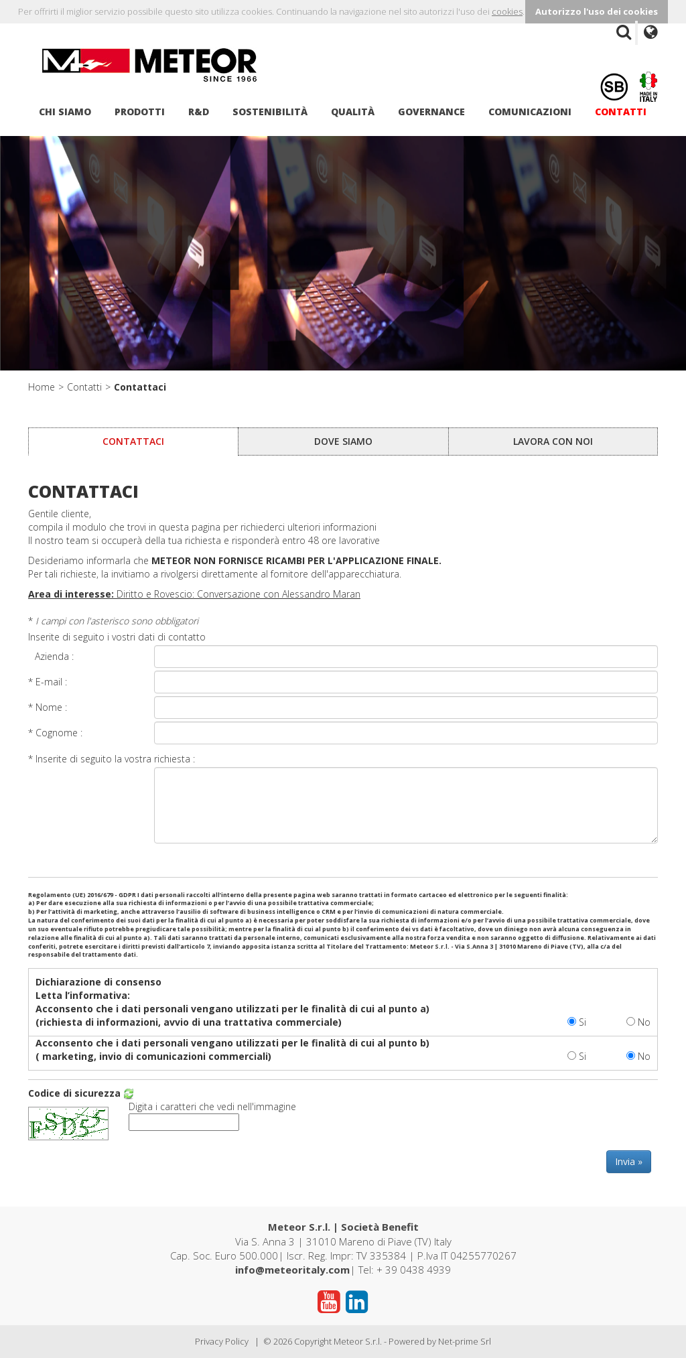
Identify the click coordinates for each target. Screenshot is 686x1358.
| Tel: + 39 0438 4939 (343, 1269)
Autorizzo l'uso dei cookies (596, 11)
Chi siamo (65, 111)
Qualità (352, 111)
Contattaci (140, 387)
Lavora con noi (553, 441)
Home (41, 387)
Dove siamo (343, 441)
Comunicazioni (529, 111)
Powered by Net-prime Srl (440, 1341)
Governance (431, 111)
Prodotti (140, 111)
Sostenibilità (269, 111)
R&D (198, 111)
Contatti (620, 111)
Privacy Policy (222, 1341)
